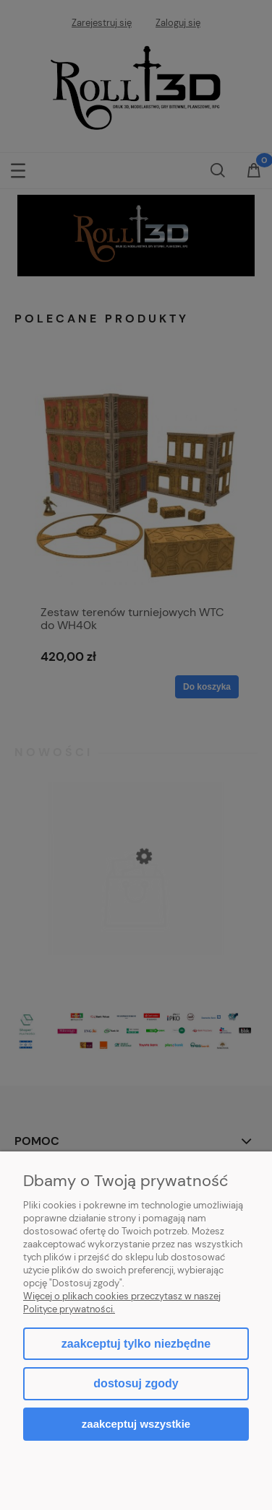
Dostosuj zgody (135, 1383)
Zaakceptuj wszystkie (136, 1424)
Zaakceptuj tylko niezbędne (136, 1344)
